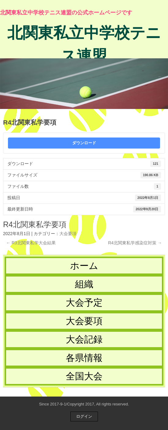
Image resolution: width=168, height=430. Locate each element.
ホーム (84, 266)
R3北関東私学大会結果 (31, 242)
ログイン (84, 416)
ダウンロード (84, 143)
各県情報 (84, 358)
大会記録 (84, 339)
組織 (84, 284)
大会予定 (84, 302)
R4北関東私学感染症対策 (135, 242)
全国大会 (84, 376)
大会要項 (68, 233)
